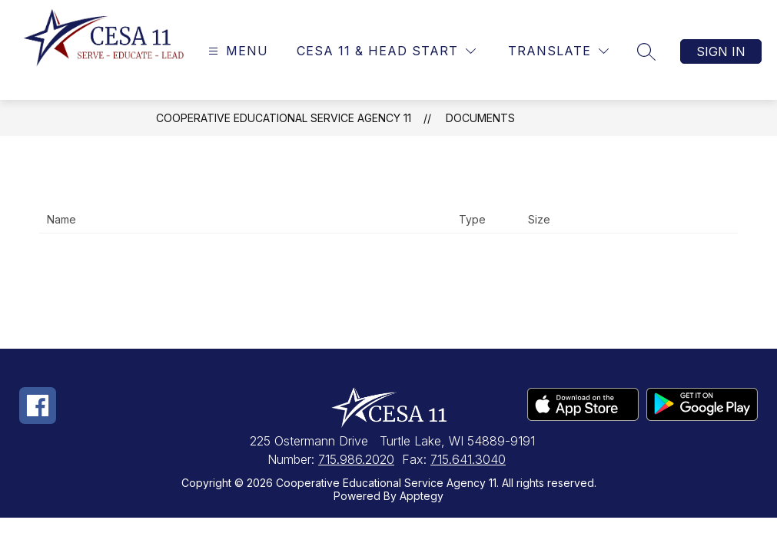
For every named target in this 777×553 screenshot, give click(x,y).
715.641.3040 (468, 459)
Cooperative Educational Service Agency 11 (283, 117)
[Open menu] (236, 51)
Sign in (720, 51)
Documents (480, 117)
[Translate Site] (558, 51)
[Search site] (646, 51)
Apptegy (421, 495)
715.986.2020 (356, 459)
